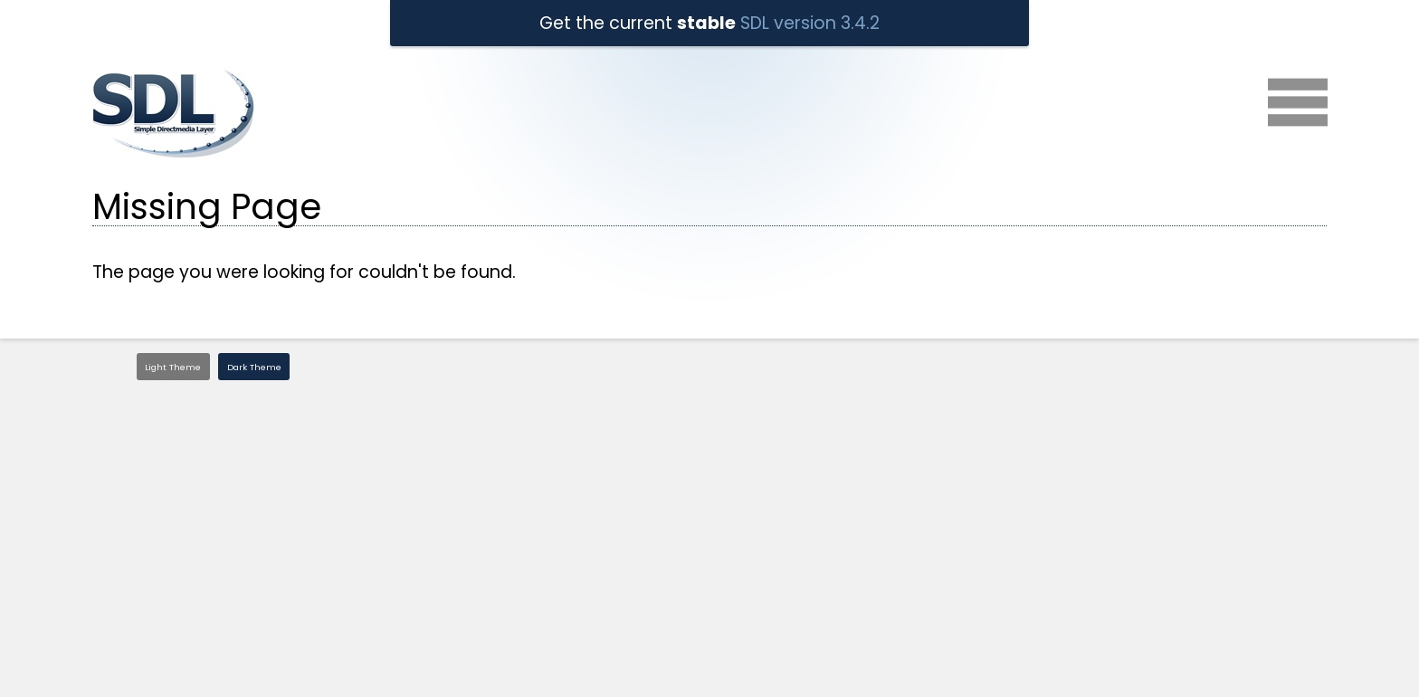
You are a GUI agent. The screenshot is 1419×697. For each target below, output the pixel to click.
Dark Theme (254, 367)
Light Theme (173, 367)
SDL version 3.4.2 (810, 23)
